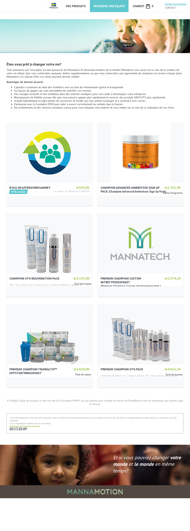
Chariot (143, 6)
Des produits (76, 6)
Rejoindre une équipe (109, 6)
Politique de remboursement (25, 459)
